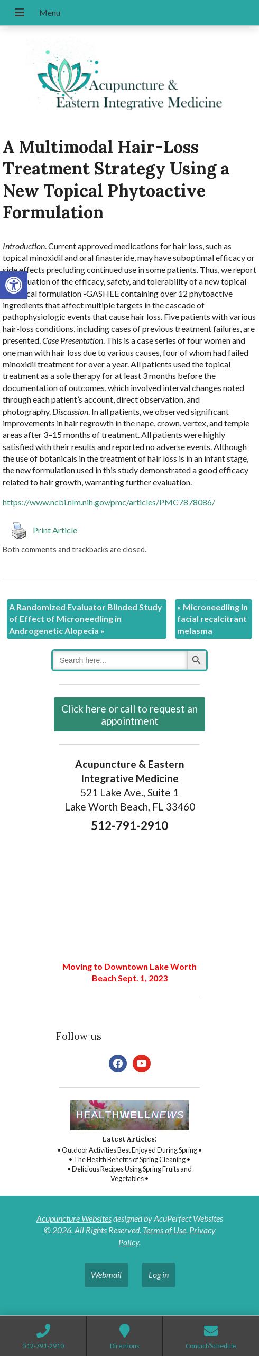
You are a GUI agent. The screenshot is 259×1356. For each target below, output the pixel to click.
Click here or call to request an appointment (129, 715)
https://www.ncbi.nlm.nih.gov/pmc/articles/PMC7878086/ (109, 502)
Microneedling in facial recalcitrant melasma (212, 619)
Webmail (106, 1275)
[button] (13, 285)
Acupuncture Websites (74, 1218)
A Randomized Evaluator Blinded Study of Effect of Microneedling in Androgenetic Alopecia (85, 619)
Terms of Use (164, 1230)
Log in (159, 1275)
